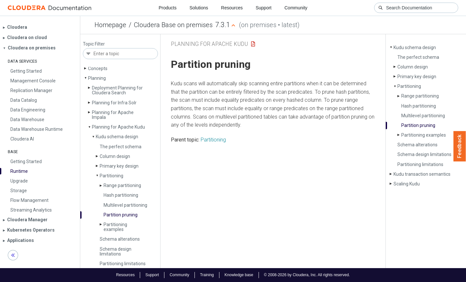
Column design (115, 156)
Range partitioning (122, 185)
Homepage (110, 25)
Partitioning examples (115, 227)
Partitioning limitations (123, 263)
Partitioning (111, 175)
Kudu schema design (117, 136)
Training (207, 275)
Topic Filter (94, 44)
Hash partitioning (121, 195)
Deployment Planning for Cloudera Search (117, 90)
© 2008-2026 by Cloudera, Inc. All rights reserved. (307, 275)
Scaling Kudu (407, 183)
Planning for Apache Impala (113, 115)
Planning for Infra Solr (114, 102)
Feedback (460, 146)
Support (264, 7)
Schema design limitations (115, 251)
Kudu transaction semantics (422, 174)
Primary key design (119, 166)
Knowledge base (239, 275)
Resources (232, 7)
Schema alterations (120, 239)
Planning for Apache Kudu (118, 127)
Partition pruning (121, 214)
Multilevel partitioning (125, 205)
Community (295, 7)
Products (167, 7)
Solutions (198, 7)
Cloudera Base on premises (173, 25)
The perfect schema (120, 146)
